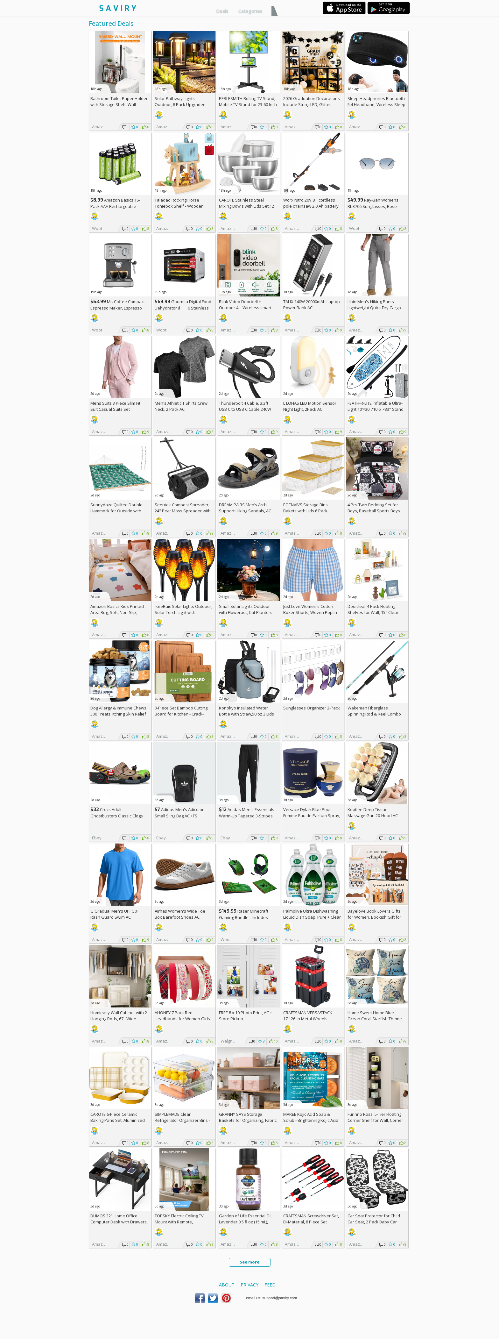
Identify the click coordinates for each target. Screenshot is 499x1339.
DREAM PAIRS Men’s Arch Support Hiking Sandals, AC (245, 508)
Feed (270, 1285)
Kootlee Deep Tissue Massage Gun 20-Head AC (373, 812)
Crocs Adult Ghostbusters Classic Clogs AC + (116, 816)
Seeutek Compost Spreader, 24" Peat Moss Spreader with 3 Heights (183, 511)
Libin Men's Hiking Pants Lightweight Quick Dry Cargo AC (374, 308)
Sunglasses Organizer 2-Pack (311, 708)
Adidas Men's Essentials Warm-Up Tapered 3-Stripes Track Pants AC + (246, 816)
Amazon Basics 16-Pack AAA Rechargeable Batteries (115, 206)
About (227, 1285)
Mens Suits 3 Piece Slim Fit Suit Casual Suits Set (115, 406)
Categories (250, 11)
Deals (222, 11)
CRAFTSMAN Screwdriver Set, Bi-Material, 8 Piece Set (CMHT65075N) (311, 1222)
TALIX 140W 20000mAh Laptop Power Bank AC (311, 304)
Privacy (249, 1285)
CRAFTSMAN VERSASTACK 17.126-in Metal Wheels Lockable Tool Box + (307, 1019)
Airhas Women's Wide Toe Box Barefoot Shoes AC (180, 914)
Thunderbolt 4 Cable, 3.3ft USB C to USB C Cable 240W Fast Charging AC (245, 409)
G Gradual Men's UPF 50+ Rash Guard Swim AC (114, 914)
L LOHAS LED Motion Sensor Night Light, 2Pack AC (309, 406)
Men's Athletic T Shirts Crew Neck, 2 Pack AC (181, 406)
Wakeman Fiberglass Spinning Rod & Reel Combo (374, 711)
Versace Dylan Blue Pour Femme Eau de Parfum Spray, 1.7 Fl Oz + (311, 815)
